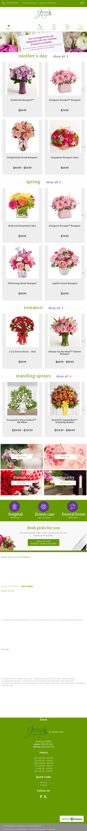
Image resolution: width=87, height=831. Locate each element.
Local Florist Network (38, 829)
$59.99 (65, 293)
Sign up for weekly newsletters (44, 542)
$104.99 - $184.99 (64, 430)
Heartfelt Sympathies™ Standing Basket (65, 421)
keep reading (27, 586)
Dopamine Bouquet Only (64, 157)
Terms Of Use (8, 829)
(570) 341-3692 (12, 3)
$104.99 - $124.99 (22, 430)
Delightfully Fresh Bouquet (22, 157)
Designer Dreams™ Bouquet (64, 100)
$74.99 (65, 110)
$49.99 (22, 236)
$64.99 (65, 167)
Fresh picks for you (43, 531)
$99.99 (22, 362)
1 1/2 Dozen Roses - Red (22, 351)
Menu (9, 28)
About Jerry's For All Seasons (15, 556)
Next (83, 89)
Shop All (59, 56)
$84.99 (22, 110)
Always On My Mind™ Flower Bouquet (64, 352)
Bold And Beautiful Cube (22, 225)
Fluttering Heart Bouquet (22, 283)
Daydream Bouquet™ (22, 100)
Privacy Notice (21, 829)
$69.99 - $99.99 (65, 362)
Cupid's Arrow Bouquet (64, 283)
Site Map (52, 829)
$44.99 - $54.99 (22, 167)
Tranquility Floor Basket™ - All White (22, 421)
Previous (3, 89)
